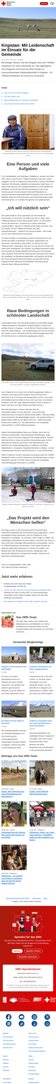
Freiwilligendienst (34, 1074)
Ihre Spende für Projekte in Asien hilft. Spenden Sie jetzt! (25, 601)
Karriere (31, 1059)
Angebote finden (34, 1040)
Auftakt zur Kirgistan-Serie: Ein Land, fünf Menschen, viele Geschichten (40, 723)
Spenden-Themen (33, 951)
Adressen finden (34, 1037)
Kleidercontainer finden (36, 1047)
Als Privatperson (8, 1037)
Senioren (5, 1066)
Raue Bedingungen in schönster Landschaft (19, 100)
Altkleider (6, 1063)
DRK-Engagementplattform (37, 1051)
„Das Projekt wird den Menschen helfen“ (18, 104)
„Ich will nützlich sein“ (10, 96)
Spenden (44, 3)
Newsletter (6, 1070)
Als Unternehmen (8, 1040)
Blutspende (32, 1070)
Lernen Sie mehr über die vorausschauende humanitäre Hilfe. (27, 590)
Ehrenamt (32, 1066)
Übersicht (6, 1059)
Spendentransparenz (9, 1044)
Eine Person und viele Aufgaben (15, 93)
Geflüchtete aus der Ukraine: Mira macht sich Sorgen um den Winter (13, 834)
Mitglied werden (33, 1063)
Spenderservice (8, 1047)
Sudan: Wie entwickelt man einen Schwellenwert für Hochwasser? (12, 794)
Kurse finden (32, 1044)
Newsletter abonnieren (28, 957)
